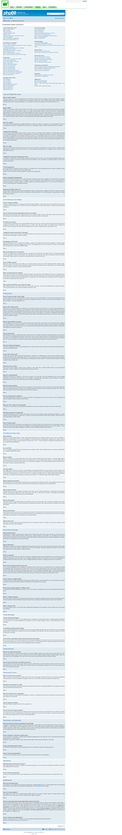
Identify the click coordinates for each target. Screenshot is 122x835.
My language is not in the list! (9, 49)
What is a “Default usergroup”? (40, 36)
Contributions (52, 7)
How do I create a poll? (8, 62)
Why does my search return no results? (42, 58)
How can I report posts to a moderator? (11, 70)
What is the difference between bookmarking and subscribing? (47, 66)
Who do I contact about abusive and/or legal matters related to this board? (49, 84)
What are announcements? (8, 85)
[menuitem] (11, 18)
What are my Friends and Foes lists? (42, 51)
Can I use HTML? (7, 80)
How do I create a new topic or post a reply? (12, 58)
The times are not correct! (8, 46)
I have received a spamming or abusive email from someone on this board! (49, 46)
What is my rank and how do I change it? (11, 53)
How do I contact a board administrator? (42, 85)
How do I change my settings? (9, 43)
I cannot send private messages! (41, 42)
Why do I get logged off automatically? (11, 38)
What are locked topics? (8, 88)
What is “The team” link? (39, 38)
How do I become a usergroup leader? (42, 34)
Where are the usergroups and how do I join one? (44, 33)
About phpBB (38, 786)
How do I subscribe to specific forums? (42, 69)
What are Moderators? (39, 30)
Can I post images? (7, 82)
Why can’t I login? (7, 34)
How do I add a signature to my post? (11, 61)
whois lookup (35, 804)
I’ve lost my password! (7, 36)
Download (19, 7)
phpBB (21, 245)
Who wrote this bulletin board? (40, 80)
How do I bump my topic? (8, 74)
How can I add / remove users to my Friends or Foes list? (46, 52)
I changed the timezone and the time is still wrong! (13, 47)
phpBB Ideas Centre (7, 795)
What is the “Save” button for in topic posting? (12, 71)
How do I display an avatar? (9, 51)
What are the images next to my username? (12, 50)
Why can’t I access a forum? (9, 66)
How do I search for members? (40, 60)
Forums (38, 7)
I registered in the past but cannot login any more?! (13, 35)
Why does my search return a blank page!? (43, 59)
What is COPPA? (6, 30)
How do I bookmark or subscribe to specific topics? (44, 67)
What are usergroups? (39, 31)
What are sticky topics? (8, 86)
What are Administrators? (39, 29)
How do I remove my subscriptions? (41, 70)
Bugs (44, 7)
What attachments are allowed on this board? (43, 74)
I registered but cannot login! (9, 33)
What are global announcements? (10, 84)
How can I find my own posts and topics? (42, 62)
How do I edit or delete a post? (9, 60)
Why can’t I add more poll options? (10, 64)
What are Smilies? (7, 81)
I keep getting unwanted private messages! (43, 43)
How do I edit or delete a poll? (9, 65)
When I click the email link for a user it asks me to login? (14, 54)
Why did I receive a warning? (9, 69)
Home (12, 7)
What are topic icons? (7, 89)
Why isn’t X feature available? (40, 81)
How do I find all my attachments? (41, 76)
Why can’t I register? (7, 31)
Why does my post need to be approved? (11, 73)
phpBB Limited (41, 784)
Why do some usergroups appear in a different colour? (45, 35)
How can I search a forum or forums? (42, 56)
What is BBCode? (7, 79)
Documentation (28, 7)
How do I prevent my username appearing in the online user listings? (17, 45)
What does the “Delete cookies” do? (10, 39)
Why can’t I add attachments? (9, 68)
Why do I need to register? (8, 29)
